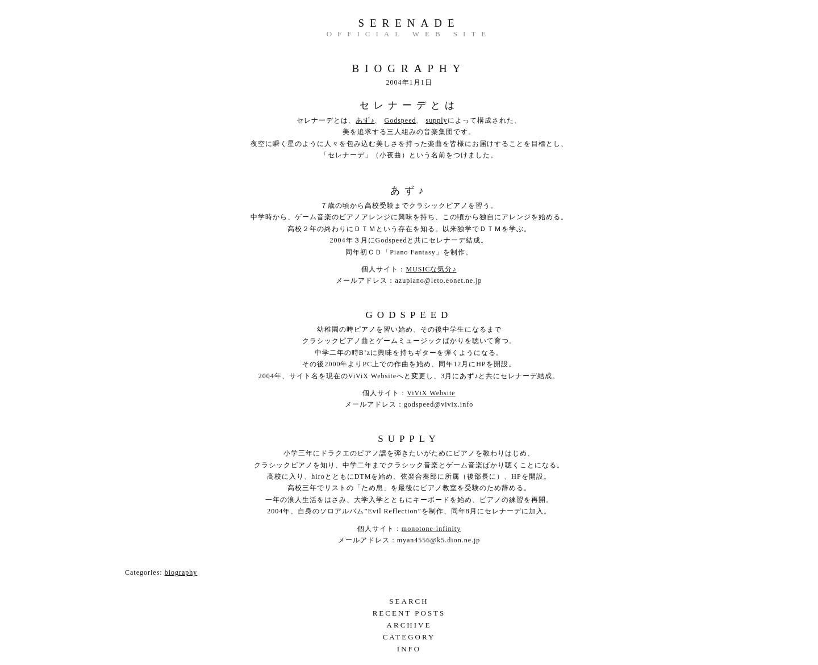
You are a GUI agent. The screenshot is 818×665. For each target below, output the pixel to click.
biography (181, 572)
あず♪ (365, 120)
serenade (409, 23)
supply (436, 120)
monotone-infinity (431, 529)
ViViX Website (431, 393)
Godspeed (400, 120)
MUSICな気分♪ (431, 269)
